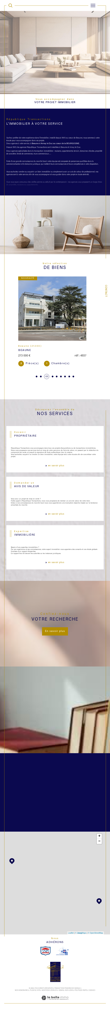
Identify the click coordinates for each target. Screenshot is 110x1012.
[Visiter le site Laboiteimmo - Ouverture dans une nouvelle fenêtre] (55, 1002)
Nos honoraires (21, 990)
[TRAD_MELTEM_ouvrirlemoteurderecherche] (10, 5)
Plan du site (35, 990)
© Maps (81, 933)
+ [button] (99, 836)
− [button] (99, 841)
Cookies (92, 990)
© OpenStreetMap (95, 933)
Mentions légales (49, 990)
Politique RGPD (81, 990)
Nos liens (69, 990)
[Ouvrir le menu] (92, 5)
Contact (106, 291)
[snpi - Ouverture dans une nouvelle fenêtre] (45, 951)
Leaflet (71, 933)
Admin (61, 990)
